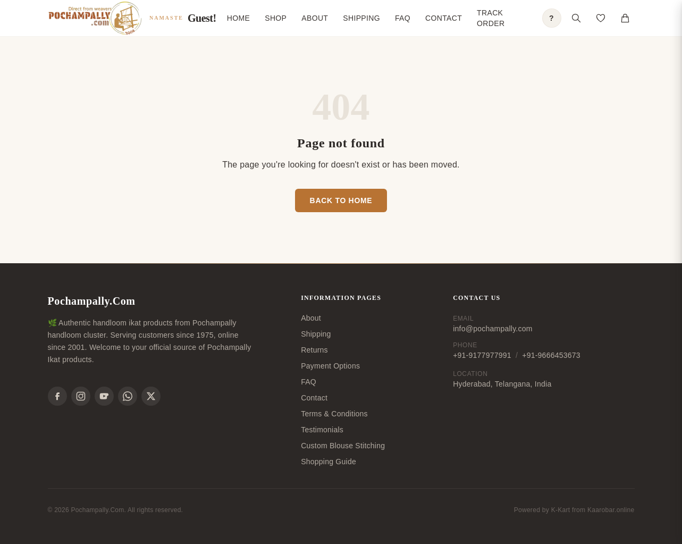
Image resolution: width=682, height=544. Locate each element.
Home (238, 18)
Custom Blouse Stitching (343, 445)
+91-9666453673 (551, 355)
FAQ (402, 18)
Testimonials (322, 429)
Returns (314, 350)
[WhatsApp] (127, 396)
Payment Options (330, 366)
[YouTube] (104, 396)
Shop (276, 18)
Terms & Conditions (334, 413)
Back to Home (341, 200)
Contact (443, 18)
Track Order (490, 18)
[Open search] (576, 18)
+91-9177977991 (482, 355)
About (314, 18)
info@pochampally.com (492, 328)
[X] (151, 396)
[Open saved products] (600, 18)
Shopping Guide (328, 461)
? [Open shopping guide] (551, 18)
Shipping (361, 18)
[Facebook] (57, 396)
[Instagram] (80, 396)
